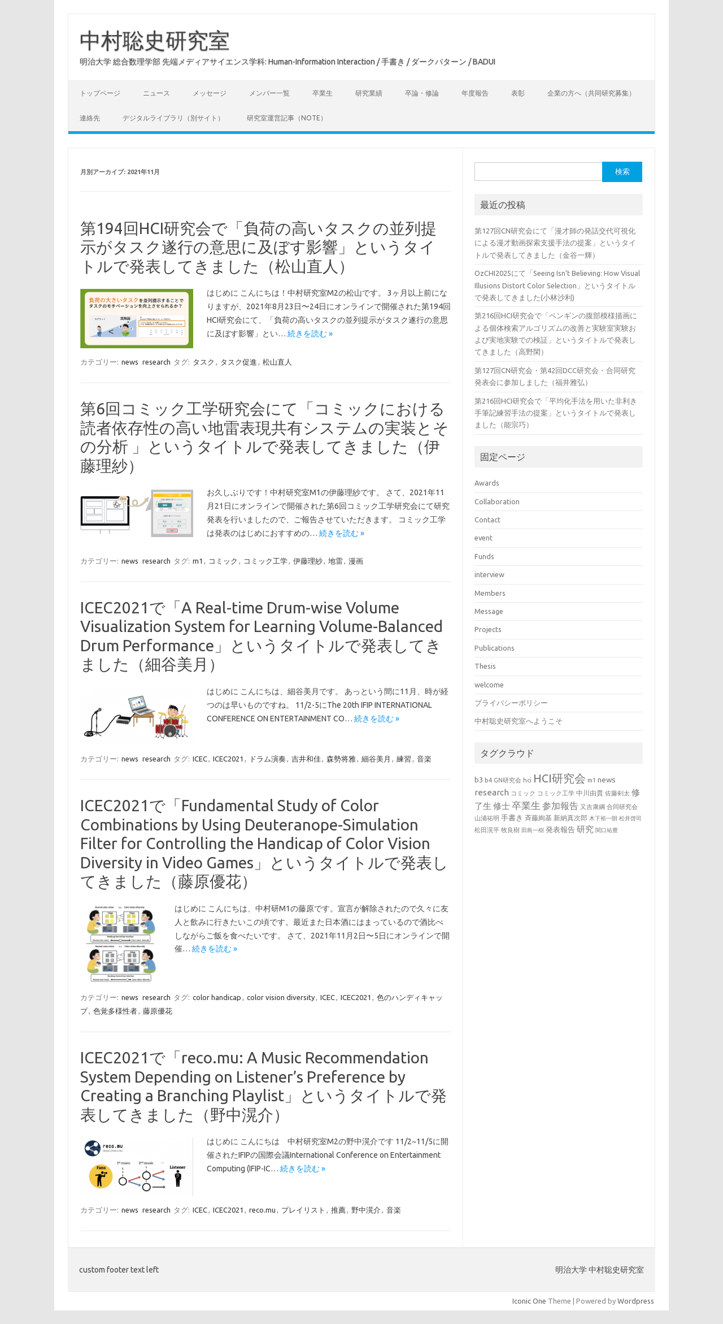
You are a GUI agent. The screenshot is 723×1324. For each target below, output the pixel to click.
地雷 (335, 561)
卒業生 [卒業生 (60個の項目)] (526, 805)
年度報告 (475, 93)
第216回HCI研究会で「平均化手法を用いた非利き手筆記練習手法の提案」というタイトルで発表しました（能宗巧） (555, 413)
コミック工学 (265, 561)
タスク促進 (238, 362)
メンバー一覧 (269, 93)
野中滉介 (366, 1210)
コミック (223, 561)
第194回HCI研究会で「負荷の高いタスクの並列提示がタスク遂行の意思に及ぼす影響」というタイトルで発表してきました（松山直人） (258, 247)
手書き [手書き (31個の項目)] (512, 817)
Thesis (485, 666)
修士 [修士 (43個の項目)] (501, 806)
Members (490, 593)
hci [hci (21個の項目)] (527, 780)
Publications (494, 648)
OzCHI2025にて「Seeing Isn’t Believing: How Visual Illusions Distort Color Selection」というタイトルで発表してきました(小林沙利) (557, 285)
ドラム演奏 (267, 759)
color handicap (217, 997)
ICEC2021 (228, 759)
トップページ (100, 93)
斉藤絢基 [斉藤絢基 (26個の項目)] (538, 817)
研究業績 (368, 93)
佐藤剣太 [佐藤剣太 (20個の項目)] (617, 793)
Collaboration (497, 501)
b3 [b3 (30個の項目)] (478, 780)
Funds (484, 556)
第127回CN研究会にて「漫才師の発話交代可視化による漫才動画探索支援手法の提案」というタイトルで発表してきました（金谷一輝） (555, 243)
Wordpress (635, 1301)
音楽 (424, 759)
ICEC (200, 759)
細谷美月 (376, 759)
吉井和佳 (306, 759)
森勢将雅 (341, 759)
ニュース (156, 93)
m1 (198, 561)
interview (489, 574)
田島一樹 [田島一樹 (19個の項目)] (532, 830)
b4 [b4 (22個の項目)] (488, 780)
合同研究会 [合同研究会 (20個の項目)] (622, 806)
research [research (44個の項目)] (491, 792)
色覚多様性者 (115, 1011)
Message (488, 611)
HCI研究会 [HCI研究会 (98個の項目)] (559, 778)
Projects (488, 629)
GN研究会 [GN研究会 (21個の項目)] (507, 780)
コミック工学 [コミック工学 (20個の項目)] (555, 793)
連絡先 (90, 118)
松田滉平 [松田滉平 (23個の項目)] (486, 829)
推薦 (338, 1210)
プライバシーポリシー (511, 703)
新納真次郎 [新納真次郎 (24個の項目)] (570, 817)
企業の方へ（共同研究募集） (591, 93)
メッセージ (210, 93)
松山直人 (277, 362)
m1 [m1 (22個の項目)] (591, 780)
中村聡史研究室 (155, 40)
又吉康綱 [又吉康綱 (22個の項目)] (592, 806)
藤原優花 (157, 1011)
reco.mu (262, 1210)
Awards (486, 483)
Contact (487, 519)
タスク (204, 362)
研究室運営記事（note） (287, 118)
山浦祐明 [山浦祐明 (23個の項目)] (486, 817)
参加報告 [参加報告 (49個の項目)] (560, 806)
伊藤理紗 (308, 561)
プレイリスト (303, 1210)
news (129, 362)
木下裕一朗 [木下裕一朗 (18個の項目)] (603, 818)
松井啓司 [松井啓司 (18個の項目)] (630, 818)
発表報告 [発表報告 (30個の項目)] (560, 829)
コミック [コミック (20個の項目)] (523, 793)
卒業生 (322, 93)
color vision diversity (281, 997)
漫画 (356, 561)
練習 (404, 759)
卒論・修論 (422, 93)
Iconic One (529, 1301)
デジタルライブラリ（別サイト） (173, 118)
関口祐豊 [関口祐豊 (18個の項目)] (606, 830)
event (483, 538)
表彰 (518, 93)
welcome (489, 685)
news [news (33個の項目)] (607, 779)
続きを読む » (310, 333)
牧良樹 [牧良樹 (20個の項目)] (510, 830)
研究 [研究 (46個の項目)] (585, 829)
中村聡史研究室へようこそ (518, 721)
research (156, 362)
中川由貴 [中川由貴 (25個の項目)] (589, 793)
